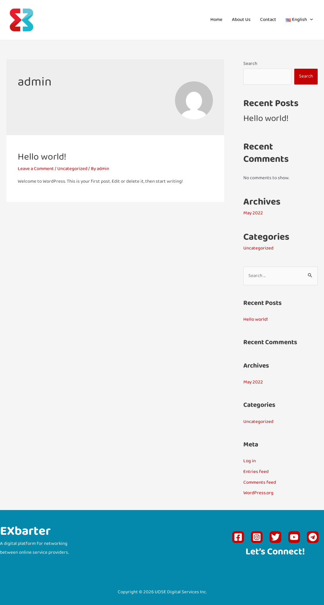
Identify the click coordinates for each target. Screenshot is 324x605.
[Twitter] (275, 537)
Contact (268, 20)
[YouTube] (294, 537)
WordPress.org (258, 493)
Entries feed (256, 472)
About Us (241, 20)
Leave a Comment (36, 169)
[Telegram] (313, 537)
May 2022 (253, 213)
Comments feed (259, 483)
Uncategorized (72, 169)
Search (250, 64)
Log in (249, 461)
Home (216, 20)
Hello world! (42, 157)
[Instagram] (257, 537)
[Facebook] (238, 537)
